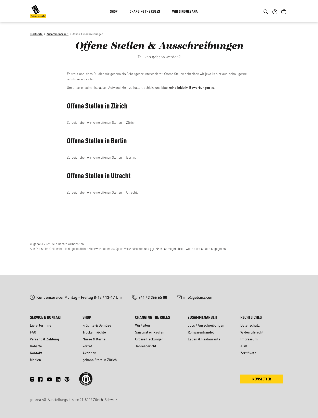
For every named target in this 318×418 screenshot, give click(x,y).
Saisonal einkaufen (149, 332)
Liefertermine (40, 325)
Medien (35, 360)
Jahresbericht (145, 346)
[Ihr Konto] (274, 36)
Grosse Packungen (149, 339)
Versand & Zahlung (44, 339)
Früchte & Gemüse (96, 325)
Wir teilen (142, 325)
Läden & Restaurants (204, 339)
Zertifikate (248, 353)
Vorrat (87, 346)
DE (274, 11)
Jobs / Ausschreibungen (206, 325)
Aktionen (89, 353)
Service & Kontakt (46, 317)
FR (282, 11)
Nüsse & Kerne (93, 339)
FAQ (33, 332)
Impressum (249, 339)
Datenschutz (250, 325)
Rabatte (36, 346)
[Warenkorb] (283, 36)
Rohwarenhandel (201, 332)
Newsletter (261, 379)
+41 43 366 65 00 (153, 297)
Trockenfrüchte (94, 332)
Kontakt (36, 353)
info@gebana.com (198, 297)
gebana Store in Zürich (99, 360)
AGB (243, 346)
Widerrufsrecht (252, 332)
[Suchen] (266, 36)
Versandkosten (133, 249)
